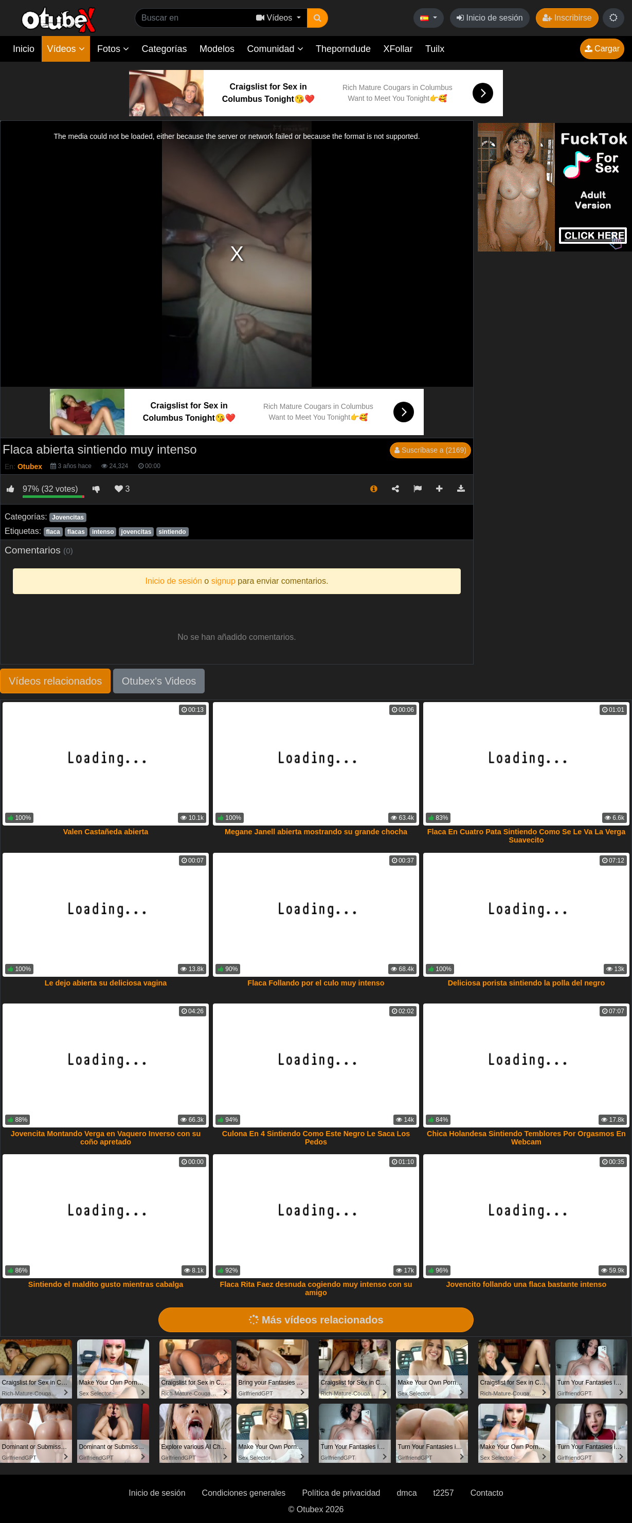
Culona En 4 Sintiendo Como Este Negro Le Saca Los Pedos (316, 1138)
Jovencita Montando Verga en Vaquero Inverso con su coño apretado (106, 1138)
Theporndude (343, 49)
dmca (406, 1493)
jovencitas (136, 531)
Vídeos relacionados (55, 681)
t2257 (444, 1493)
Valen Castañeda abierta (106, 832)
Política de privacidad (341, 1493)
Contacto (487, 1493)
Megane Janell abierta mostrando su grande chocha (316, 832)
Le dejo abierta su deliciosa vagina (106, 983)
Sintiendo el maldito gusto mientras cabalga (105, 1284)
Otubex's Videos (159, 681)
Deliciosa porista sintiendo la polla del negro (526, 983)
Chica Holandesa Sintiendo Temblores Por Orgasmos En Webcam (526, 1138)
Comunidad (275, 49)
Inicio (23, 49)
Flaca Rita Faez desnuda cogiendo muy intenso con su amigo (316, 1288)
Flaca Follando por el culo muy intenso (315, 983)
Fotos (113, 49)
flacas (76, 531)
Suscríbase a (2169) (430, 450)
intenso (103, 531)
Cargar (602, 48)
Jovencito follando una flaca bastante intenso (526, 1284)
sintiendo (172, 531)
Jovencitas (68, 517)
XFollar (398, 49)
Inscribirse (567, 17)
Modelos (217, 49)
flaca (53, 531)
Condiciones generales (244, 1493)
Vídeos (65, 49)
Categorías (164, 49)
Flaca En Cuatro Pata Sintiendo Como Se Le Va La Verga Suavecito (526, 836)
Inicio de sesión (490, 17)
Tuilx (434, 49)
